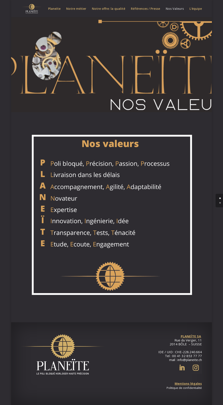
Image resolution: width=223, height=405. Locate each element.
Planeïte (54, 9)
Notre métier (76, 9)
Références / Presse (145, 9)
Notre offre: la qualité (108, 9)
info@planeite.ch (189, 360)
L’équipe (195, 9)
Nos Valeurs (175, 9)
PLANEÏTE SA (191, 336)
